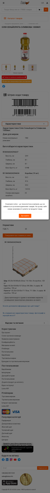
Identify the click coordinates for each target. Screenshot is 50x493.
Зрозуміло (25, 216)
